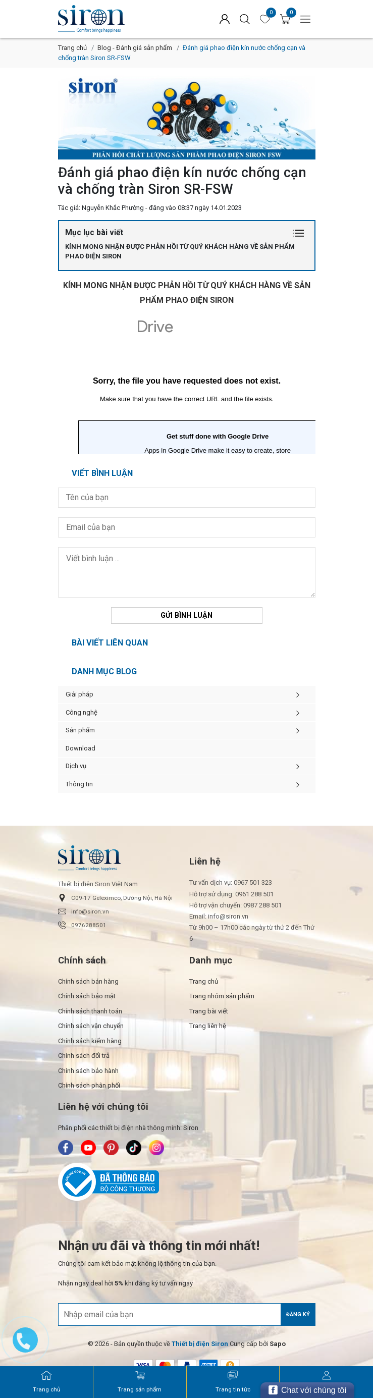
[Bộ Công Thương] (186, 1182)
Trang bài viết (208, 1011)
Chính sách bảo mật (87, 996)
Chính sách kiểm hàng (90, 1041)
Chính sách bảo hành (88, 1070)
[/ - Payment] (143, 1365)
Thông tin (187, 784)
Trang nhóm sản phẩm (221, 996)
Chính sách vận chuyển (91, 1026)
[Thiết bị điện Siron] (200, 1344)
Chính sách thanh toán (90, 1011)
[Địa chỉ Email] (186, 1315)
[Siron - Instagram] (156, 1148)
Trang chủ (72, 47)
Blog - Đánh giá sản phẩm (134, 47)
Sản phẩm (187, 730)
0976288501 (82, 925)
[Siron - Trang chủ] (46, 1382)
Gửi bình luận (186, 615)
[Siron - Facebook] (65, 1148)
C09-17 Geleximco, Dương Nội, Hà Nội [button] (115, 898)
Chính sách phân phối (89, 1086)
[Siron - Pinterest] (111, 1148)
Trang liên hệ (207, 1026)
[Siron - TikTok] (133, 1148)
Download (81, 748)
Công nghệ (187, 713)
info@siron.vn (83, 911)
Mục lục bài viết (186, 233)
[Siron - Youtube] (88, 1148)
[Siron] (116, 19)
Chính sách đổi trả (84, 1056)
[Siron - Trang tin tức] (233, 1382)
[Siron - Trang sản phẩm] (140, 1382)
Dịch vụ (187, 766)
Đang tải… (186, 381)
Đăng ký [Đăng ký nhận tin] (298, 1314)
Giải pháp (187, 694)
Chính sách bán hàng (88, 981)
